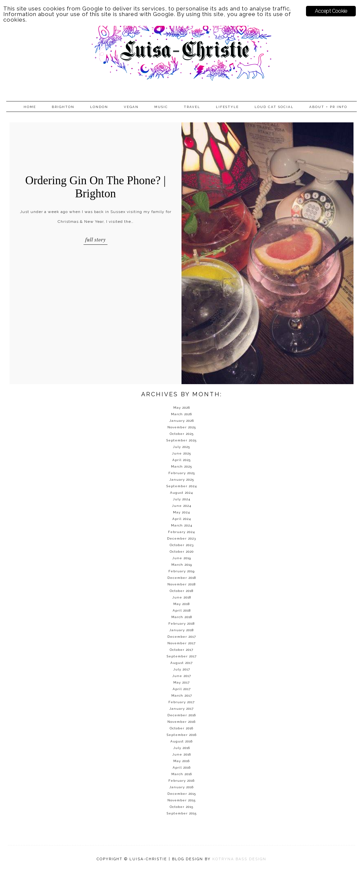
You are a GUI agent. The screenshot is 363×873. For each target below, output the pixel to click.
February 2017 (181, 702)
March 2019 (181, 564)
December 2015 (181, 793)
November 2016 (181, 721)
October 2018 (181, 591)
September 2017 (182, 656)
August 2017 (181, 663)
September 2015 (182, 813)
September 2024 (181, 486)
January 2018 (181, 630)
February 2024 (181, 532)
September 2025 (181, 440)
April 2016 (182, 767)
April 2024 (181, 519)
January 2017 (181, 708)
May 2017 (181, 682)
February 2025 (181, 473)
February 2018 (181, 623)
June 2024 (181, 506)
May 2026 (181, 407)
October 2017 (181, 649)
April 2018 (182, 610)
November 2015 (181, 800)
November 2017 (181, 643)
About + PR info (328, 107)
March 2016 (181, 774)
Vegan (131, 107)
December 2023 (181, 538)
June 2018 (181, 597)
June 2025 (181, 453)
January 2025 (181, 479)
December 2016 (181, 715)
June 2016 (181, 754)
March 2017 (181, 695)
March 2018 (181, 617)
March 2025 (181, 466)
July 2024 (181, 499)
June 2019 (181, 558)
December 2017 (181, 636)
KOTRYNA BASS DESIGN (239, 859)
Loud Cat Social (274, 107)
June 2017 (181, 676)
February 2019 (181, 571)
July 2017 (181, 669)
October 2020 (182, 551)
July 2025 (181, 447)
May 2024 (181, 512)
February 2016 (181, 780)
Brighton (63, 107)
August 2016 (181, 741)
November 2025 (181, 427)
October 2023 (182, 545)
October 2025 (182, 434)
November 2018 (181, 584)
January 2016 (181, 787)
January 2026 (181, 420)
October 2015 (181, 807)
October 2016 (181, 728)
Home (30, 107)
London (99, 107)
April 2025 (181, 460)
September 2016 (182, 735)
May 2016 (181, 761)
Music (161, 107)
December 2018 (181, 577)
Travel (192, 107)
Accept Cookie (331, 11)
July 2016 (181, 748)
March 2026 (181, 414)
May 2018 (181, 604)
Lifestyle (227, 107)
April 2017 (182, 689)
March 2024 (181, 525)
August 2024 (181, 492)
